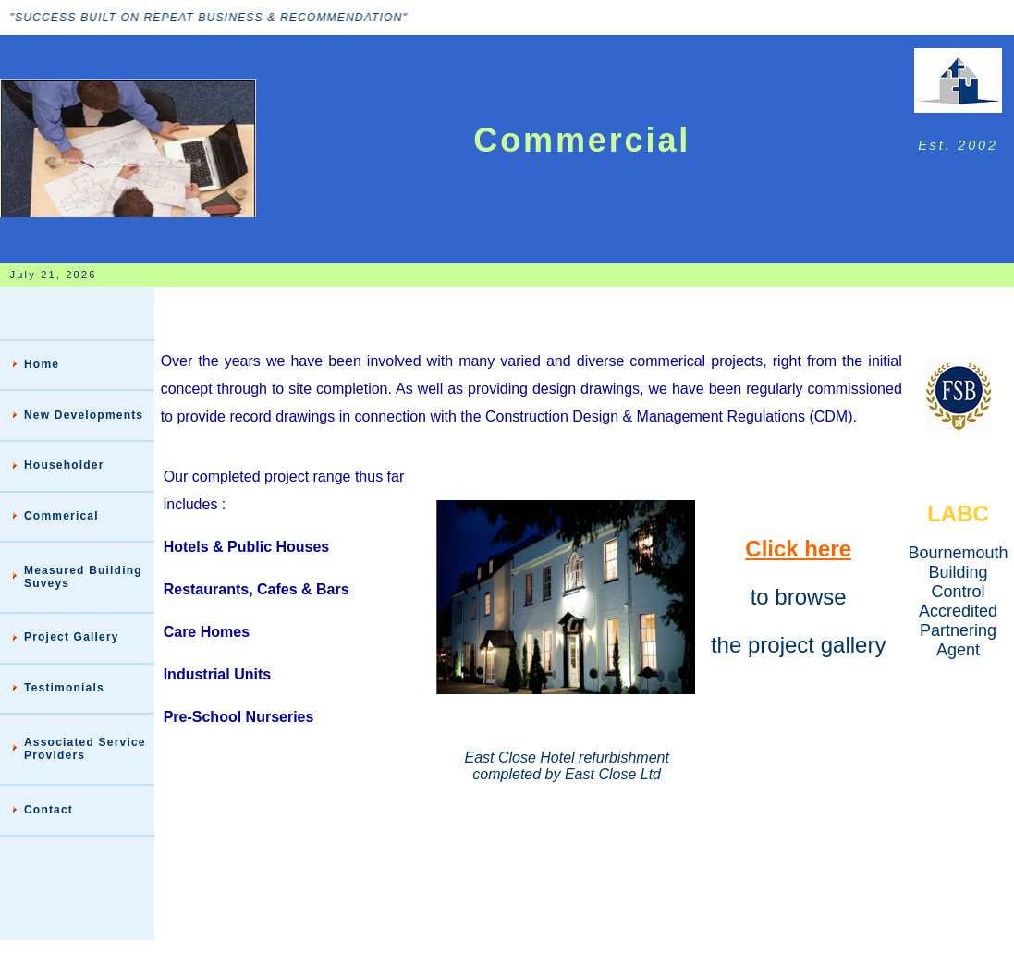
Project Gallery (71, 636)
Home (41, 364)
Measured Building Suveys (83, 577)
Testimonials (64, 687)
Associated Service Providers (85, 749)
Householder (64, 465)
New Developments (83, 415)
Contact (48, 809)
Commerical (61, 515)
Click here (798, 548)
